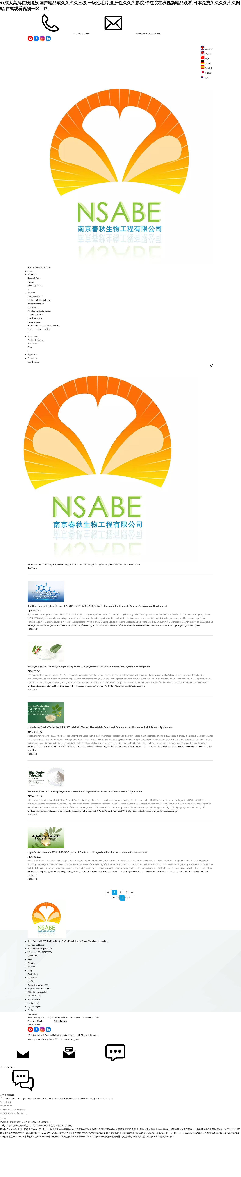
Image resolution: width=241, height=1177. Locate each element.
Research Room (34, 278)
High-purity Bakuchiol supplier (181, 914)
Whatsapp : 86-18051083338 (40, 995)
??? (204, 78)
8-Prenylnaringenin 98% (38, 1027)
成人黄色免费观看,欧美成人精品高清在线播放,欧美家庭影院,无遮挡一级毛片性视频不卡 (115, 1172)
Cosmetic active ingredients (39, 329)
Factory (31, 282)
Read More (32, 611)
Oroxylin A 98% (111, 607)
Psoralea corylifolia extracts (39, 311)
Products (31, 293)
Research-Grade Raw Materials (149, 668)
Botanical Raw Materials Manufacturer (86, 789)
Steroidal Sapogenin (55, 728)
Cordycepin (32, 1053)
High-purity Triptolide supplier (165, 853)
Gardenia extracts (35, 314)
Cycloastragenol (34, 1049)
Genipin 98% (33, 1045)
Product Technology (36, 340)
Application (33, 354)
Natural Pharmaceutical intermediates (44, 325)
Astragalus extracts (36, 304)
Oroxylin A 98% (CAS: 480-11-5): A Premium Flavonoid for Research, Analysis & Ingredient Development (83, 587)
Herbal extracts (34, 322)
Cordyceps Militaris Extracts (40, 300)
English (206, 54)
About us (31, 1005)
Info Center (32, 336)
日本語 (206, 73)
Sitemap (31, 1082)
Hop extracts (33, 307)
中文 (205, 58)
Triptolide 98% (118, 853)
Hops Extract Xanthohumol (39, 1031)
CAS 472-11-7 (71, 728)
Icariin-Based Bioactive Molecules (141, 789)
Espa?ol (206, 68)
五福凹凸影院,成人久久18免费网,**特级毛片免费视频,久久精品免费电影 (85, 1175)
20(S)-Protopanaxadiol (37, 1034)
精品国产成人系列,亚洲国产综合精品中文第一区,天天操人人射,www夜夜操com (37, 1172)
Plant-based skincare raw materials (153, 914)
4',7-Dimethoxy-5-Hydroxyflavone (73, 668)
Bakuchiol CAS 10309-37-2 (100, 914)
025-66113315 (34, 267)
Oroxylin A (41, 607)
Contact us (32, 1020)
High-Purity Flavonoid (98, 668)
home (30, 1002)
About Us (32, 274)
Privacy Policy (47, 1082)
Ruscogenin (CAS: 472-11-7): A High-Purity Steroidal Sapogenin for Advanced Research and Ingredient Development (89, 709)
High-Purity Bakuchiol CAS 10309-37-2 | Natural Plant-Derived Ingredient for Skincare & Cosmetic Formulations (87, 894)
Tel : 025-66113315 (59, 34)
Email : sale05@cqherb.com (126, 34)
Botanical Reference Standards (122, 668)
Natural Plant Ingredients (47, 668)
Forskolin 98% (34, 1042)
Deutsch (206, 63)
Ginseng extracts (35, 296)
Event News (33, 343)
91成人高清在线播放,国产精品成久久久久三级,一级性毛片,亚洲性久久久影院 (36, 1168)
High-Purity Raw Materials (111, 728)
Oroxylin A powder (54, 607)
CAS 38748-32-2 (104, 853)
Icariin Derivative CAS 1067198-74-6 (52, 789)
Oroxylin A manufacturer (129, 607)
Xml (38, 1082)
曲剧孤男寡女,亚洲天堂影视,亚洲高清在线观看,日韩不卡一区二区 (150, 1175)
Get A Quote (46, 267)
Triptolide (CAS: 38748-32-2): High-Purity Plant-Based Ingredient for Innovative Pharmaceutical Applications (85, 834)
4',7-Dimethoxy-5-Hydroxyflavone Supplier (182, 668)
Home (30, 271)
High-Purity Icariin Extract (114, 789)
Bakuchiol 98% (34, 1038)
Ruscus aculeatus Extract (88, 728)
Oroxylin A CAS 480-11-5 (75, 607)
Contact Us (32, 358)
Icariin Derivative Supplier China (171, 789)
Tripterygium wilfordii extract (138, 853)
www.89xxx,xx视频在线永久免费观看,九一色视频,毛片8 (183, 1172)
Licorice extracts (35, 318)
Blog (30, 347)
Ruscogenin (41, 728)
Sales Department (35, 285)
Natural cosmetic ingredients (125, 914)
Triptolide (92, 853)
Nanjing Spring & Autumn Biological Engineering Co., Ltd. (62, 853)
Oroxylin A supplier (95, 607)
